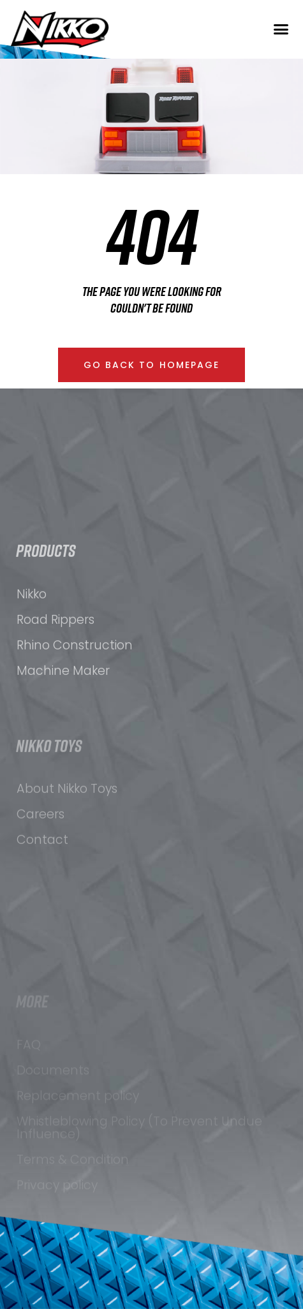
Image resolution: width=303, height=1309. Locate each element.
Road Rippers (55, 654)
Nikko (32, 629)
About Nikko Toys (67, 829)
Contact (42, 880)
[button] (281, 29)
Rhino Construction (75, 680)
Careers (40, 855)
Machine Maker (63, 705)
